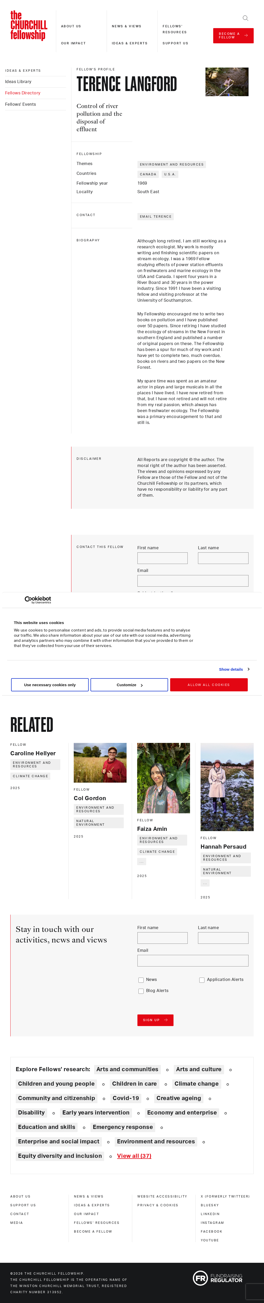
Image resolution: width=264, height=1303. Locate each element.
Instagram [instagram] (212, 1222)
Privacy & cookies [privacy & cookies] (158, 1205)
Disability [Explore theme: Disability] (31, 1113)
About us (71, 26)
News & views (127, 26)
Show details (231, 669)
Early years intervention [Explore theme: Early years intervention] (96, 1113)
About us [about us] (20, 1196)
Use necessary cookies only (50, 685)
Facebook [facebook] (211, 1231)
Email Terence (156, 216)
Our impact (73, 43)
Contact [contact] (19, 1214)
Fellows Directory (22, 93)
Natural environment (90, 823)
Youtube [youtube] (210, 1240)
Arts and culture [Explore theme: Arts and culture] (199, 1069)
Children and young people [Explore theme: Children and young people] (56, 1084)
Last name (208, 548)
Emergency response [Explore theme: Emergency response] (123, 1127)
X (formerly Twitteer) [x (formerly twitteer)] (225, 1196)
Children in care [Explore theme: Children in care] (134, 1084)
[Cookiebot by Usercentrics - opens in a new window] (28, 600)
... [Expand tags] (142, 861)
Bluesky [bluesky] (210, 1205)
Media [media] (16, 1222)
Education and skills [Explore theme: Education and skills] (46, 1127)
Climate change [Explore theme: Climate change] (197, 1084)
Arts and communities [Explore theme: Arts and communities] (127, 1069)
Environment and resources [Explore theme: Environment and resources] (156, 1141)
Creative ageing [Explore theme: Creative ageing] (178, 1098)
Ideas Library (18, 82)
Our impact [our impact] (86, 1214)
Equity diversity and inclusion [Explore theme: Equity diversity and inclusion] (60, 1156)
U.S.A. (170, 174)
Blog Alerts (157, 991)
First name (148, 548)
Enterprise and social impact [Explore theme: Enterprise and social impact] (59, 1141)
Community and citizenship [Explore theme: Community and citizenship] (56, 1098)
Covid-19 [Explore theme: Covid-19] (126, 1098)
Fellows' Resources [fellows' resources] (97, 1222)
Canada (148, 174)
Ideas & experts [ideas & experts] (23, 70)
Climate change (30, 776)
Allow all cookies (209, 684)
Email (142, 571)
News (151, 980)
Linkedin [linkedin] (210, 1214)
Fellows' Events (20, 104)
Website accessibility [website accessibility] (162, 1196)
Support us (175, 43)
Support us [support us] (23, 1205)
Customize (130, 685)
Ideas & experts (130, 43)
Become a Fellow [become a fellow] (93, 1231)
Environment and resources (172, 164)
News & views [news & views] (89, 1196)
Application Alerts (225, 980)
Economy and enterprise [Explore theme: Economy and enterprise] (182, 1113)
